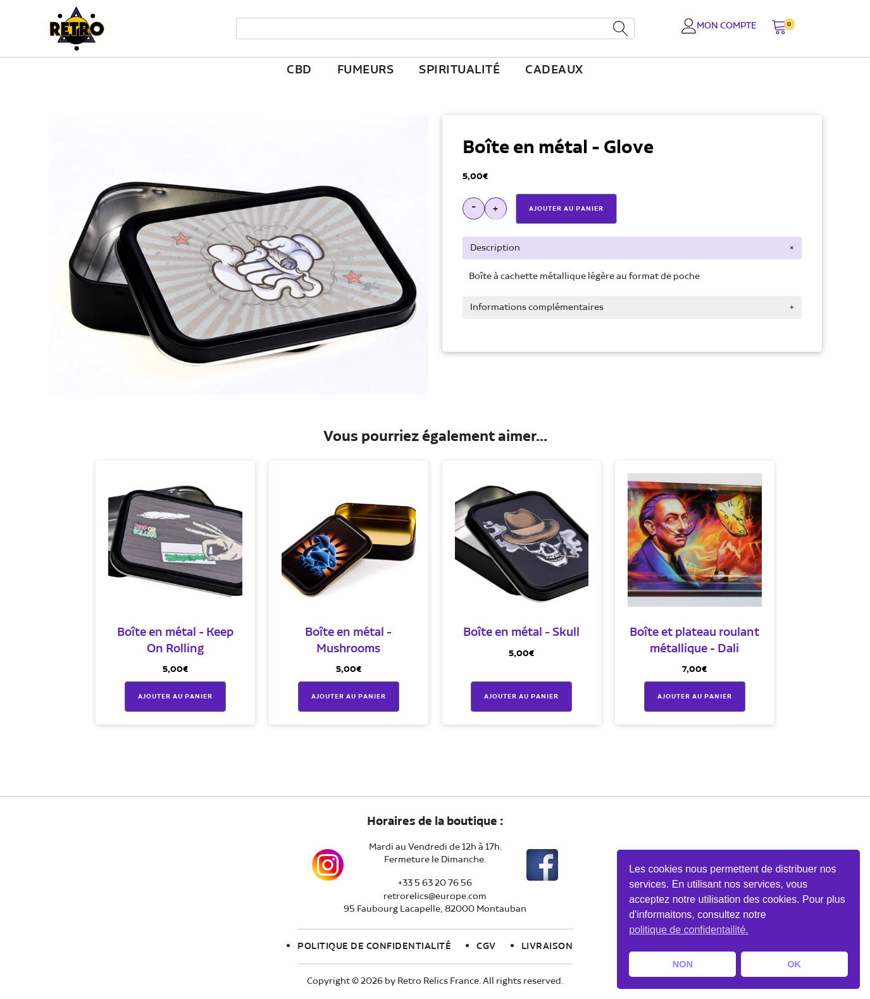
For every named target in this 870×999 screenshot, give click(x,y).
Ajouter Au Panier (566, 209)
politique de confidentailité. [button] (689, 929)
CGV (486, 946)
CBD (299, 70)
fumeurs (365, 70)
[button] (779, 28)
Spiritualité (459, 70)
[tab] (632, 248)
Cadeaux (554, 70)
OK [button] (794, 964)
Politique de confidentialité (374, 946)
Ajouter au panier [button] (175, 697)
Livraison (547, 946)
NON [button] (683, 964)
